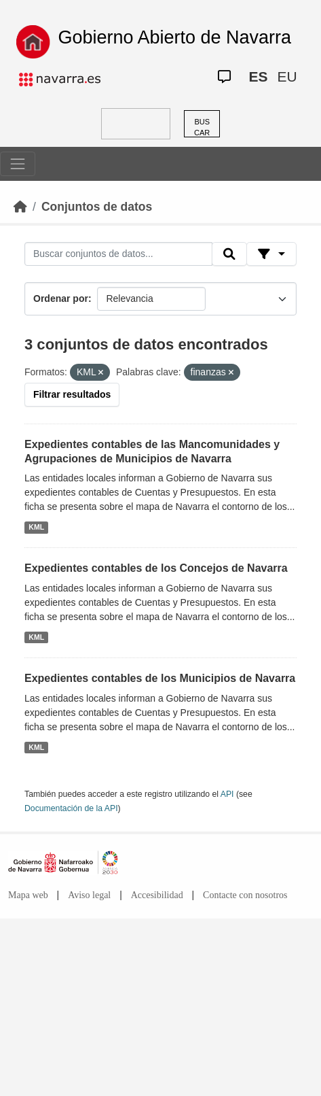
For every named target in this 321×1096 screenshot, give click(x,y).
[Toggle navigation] (17, 164)
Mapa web (28, 895)
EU (287, 76)
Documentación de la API (71, 808)
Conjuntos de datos (96, 206)
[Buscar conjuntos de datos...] (118, 254)
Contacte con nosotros (245, 895)
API (227, 794)
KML (36, 527)
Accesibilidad (157, 895)
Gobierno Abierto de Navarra (174, 37)
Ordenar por (60, 298)
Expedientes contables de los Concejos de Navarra (156, 568)
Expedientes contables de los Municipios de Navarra (159, 678)
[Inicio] (20, 206)
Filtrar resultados (72, 394)
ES (257, 76)
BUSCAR (202, 127)
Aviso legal (89, 895)
